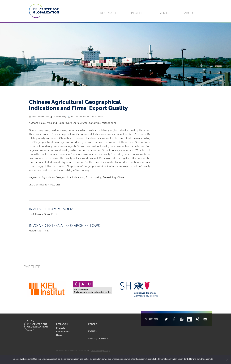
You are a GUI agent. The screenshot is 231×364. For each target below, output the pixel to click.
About (189, 13)
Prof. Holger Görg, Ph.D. (43, 214)
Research (108, 13)
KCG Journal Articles (80, 117)
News (59, 335)
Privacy (106, 351)
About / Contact (98, 339)
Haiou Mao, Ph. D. (39, 231)
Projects (60, 328)
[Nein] (227, 359)
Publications (97, 117)
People (137, 13)
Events (163, 13)
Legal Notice (96, 351)
